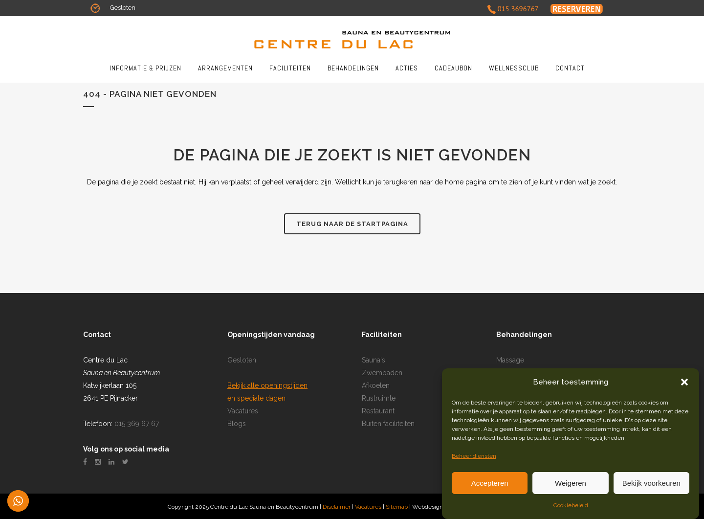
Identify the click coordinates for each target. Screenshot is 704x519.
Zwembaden (382, 373)
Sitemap (397, 506)
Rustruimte (379, 398)
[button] (684, 382)
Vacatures (242, 411)
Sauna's (373, 360)
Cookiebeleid (570, 505)
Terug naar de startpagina (352, 223)
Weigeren (570, 483)
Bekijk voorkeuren (651, 483)
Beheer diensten (474, 455)
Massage (510, 360)
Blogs (236, 424)
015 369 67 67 (136, 424)
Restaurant (378, 411)
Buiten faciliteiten (388, 424)
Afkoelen (376, 385)
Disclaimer (337, 506)
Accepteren (489, 483)
